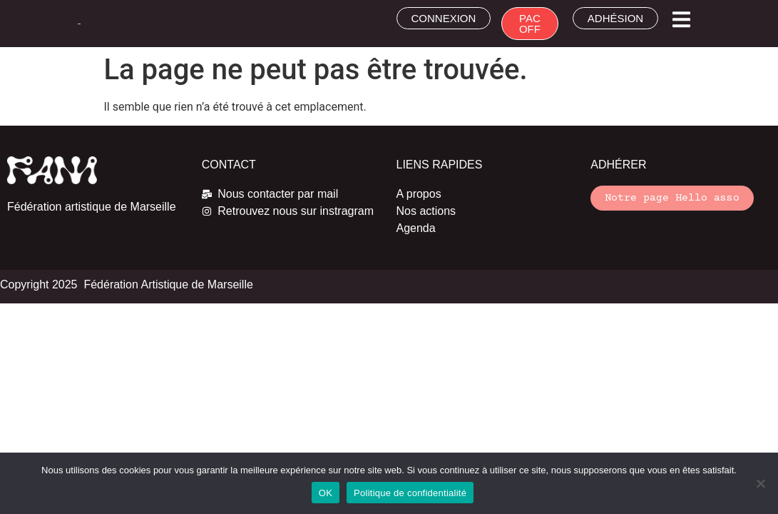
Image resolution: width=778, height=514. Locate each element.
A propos (418, 194)
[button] (681, 19)
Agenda (416, 228)
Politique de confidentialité (410, 493)
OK (325, 493)
